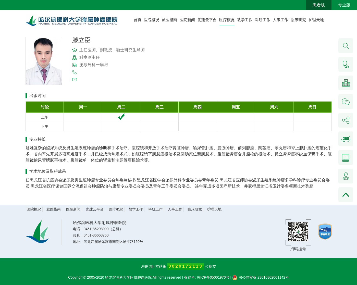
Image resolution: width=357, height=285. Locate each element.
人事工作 (280, 20)
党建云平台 (207, 20)
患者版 (319, 5)
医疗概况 (227, 20)
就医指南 (169, 20)
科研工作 (262, 20)
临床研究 (298, 20)
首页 (137, 20)
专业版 (344, 5)
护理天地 (316, 20)
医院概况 (151, 20)
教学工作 (244, 20)
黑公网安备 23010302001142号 (260, 277)
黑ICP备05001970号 (213, 277)
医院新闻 (187, 20)
